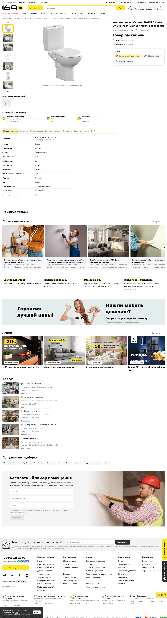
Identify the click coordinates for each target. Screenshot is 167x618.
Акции (7, 332)
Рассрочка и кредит (70, 567)
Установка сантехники (95, 587)
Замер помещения (93, 577)
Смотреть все (157, 222)
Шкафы (34, 13)
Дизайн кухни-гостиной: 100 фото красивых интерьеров (104, 261)
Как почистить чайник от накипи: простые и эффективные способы (23, 261)
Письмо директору (126, 580)
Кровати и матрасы (59, 13)
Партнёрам (124, 2)
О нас (120, 561)
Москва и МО (10, 2)
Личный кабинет (69, 584)
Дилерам (146, 564)
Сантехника (42, 590)
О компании (139, 2)
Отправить (17, 518)
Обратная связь (69, 561)
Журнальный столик (11, 463)
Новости (121, 567)
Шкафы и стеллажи (45, 564)
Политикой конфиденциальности (27, 548)
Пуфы (60, 463)
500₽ (163, 595)
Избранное (150, 8)
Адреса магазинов (157, 2)
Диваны (44, 13)
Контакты (122, 584)
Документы (122, 577)
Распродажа (17, 18)
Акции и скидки (11, 13)
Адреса (7, 379)
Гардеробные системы (46, 580)
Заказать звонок (126, 61)
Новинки (66, 574)
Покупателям (109, 2)
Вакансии (122, 574)
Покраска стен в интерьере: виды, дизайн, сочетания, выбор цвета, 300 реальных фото (65, 261)
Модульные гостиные (93, 463)
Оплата (65, 564)
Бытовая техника (44, 584)
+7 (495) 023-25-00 (27, 2)
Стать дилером (15, 568)
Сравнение (139, 8)
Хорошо (37, 612)
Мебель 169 (6, 18)
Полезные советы (15, 221)
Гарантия (90, 580)
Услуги (89, 557)
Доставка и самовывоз (95, 561)
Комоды (41, 463)
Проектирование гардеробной (99, 574)
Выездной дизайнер (94, 571)
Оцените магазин (8, 586)
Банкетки (51, 463)
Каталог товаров (45, 557)
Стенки (78, 463)
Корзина (161, 8)
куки (16, 612)
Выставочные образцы (33, 18)
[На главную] (12, 7)
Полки (107, 463)
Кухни (24, 13)
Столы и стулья (77, 13)
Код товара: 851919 (126, 30)
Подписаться (122, 542)
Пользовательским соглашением (52, 548)
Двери (102, 13)
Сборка (89, 564)
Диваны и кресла (44, 571)
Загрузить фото (7, 103)
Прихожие (91, 13)
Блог (64, 571)
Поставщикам (148, 567)
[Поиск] (120, 8)
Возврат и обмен (93, 584)
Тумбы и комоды (44, 577)
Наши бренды (124, 564)
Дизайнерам (147, 561)
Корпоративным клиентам (153, 571)
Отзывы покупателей (127, 571)
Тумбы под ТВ (29, 463)
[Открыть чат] (164, 571)
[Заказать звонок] (164, 549)
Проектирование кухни (95, 567)
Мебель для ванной (45, 587)
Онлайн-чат (44, 2)
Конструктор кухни (70, 580)
